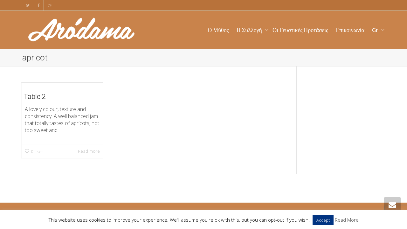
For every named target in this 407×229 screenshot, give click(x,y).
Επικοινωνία (350, 30)
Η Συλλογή (250, 30)
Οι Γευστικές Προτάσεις (300, 30)
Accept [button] (323, 220)
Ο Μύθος (218, 30)
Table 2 (35, 97)
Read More (347, 220)
